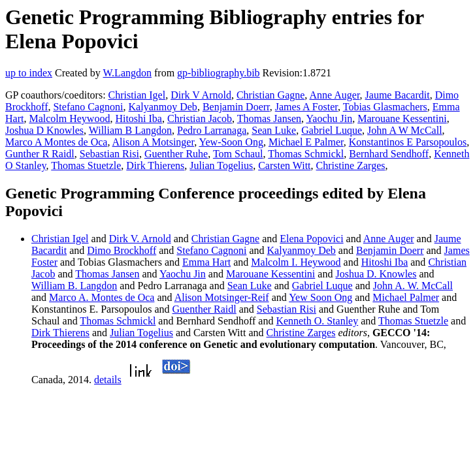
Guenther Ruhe (176, 153)
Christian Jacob (199, 118)
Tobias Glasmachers (385, 106)
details (108, 379)
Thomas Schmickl (306, 153)
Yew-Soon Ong (231, 142)
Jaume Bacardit (397, 95)
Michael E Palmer (306, 142)
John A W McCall (404, 130)
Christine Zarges (350, 165)
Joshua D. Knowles (375, 273)
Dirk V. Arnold (140, 238)
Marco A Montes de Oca (56, 142)
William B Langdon (130, 130)
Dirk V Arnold (201, 95)
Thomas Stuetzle (86, 165)
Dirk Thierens (155, 165)
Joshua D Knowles (44, 130)
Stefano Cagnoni (88, 106)
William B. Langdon (74, 285)
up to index (28, 72)
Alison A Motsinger (153, 142)
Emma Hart (206, 262)
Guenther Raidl (204, 309)
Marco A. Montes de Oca (101, 297)
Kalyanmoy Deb (163, 106)
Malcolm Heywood (69, 118)
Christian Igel (137, 95)
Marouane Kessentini (401, 118)
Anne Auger (334, 95)
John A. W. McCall (413, 285)
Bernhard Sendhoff (389, 153)
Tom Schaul (238, 153)
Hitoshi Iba (138, 118)
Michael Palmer (405, 297)
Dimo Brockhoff (121, 250)
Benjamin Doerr (236, 106)
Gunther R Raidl (39, 153)
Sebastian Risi (109, 153)
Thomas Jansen (269, 118)
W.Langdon (127, 72)
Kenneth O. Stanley (317, 320)
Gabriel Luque (331, 130)
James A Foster (306, 106)
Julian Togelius (221, 165)
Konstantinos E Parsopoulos (408, 142)
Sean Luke (274, 130)
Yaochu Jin (329, 118)
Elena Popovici (311, 238)
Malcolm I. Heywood (295, 262)
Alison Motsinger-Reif (221, 297)
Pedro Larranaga (211, 130)
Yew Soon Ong (320, 297)
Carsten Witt (284, 165)
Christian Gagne (270, 95)
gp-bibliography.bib (218, 72)
